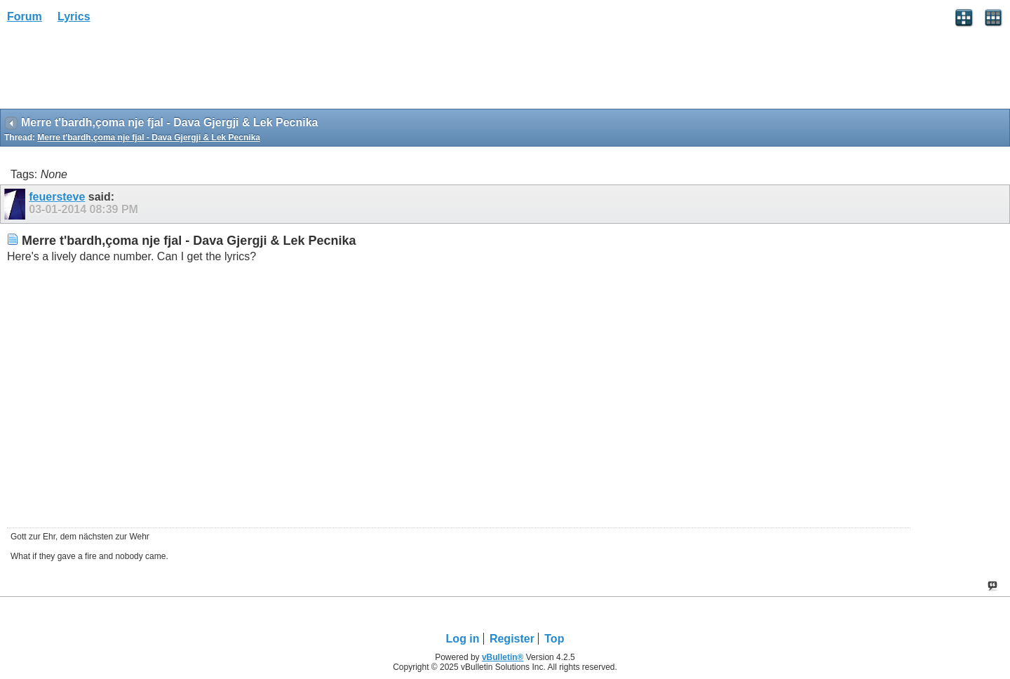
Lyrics (74, 16)
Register (512, 639)
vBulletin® (503, 657)
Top (554, 639)
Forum (24, 16)
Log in (463, 639)
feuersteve (57, 197)
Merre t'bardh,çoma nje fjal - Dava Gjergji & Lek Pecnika (148, 137)
